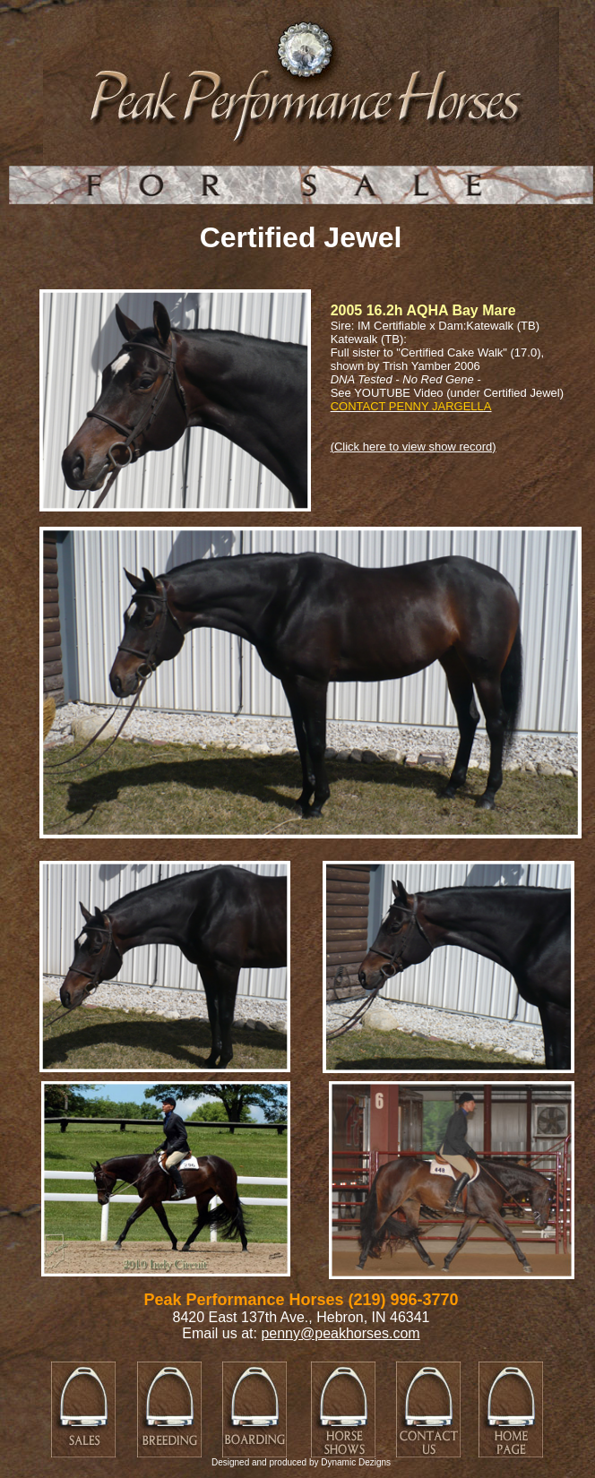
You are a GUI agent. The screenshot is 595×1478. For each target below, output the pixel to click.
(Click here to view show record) (413, 446)
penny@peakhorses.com (340, 1333)
